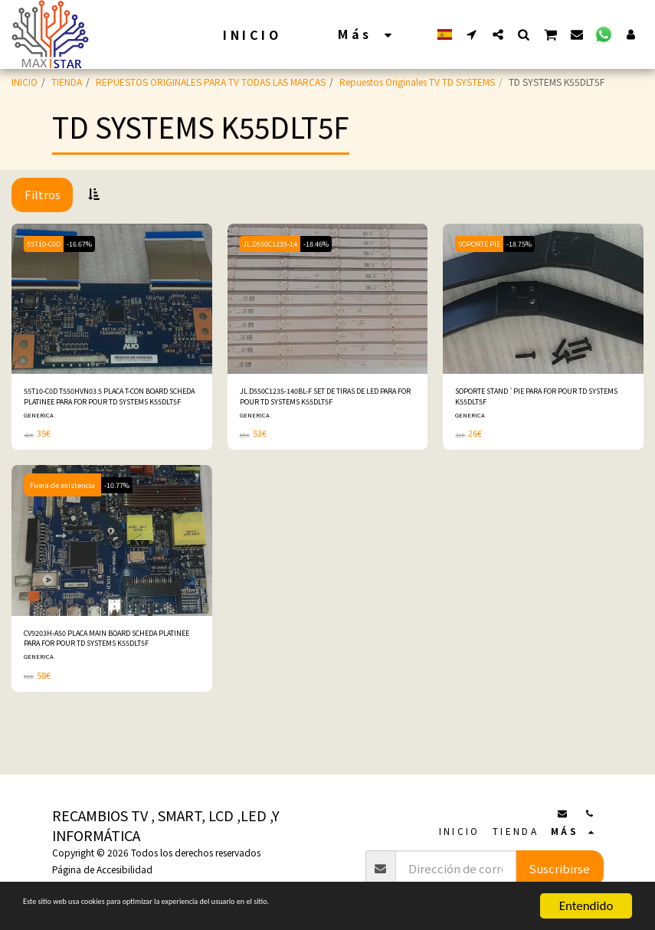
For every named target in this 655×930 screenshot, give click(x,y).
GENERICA (39, 421)
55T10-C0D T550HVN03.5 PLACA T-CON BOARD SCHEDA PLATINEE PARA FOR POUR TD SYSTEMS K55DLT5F (107, 400)
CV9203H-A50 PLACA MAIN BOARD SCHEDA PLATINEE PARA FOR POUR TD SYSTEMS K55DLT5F (105, 648)
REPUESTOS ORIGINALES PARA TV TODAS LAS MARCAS (211, 81)
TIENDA (66, 81)
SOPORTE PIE (484, 243)
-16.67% (90, 243)
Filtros (43, 194)
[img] (111, 299)
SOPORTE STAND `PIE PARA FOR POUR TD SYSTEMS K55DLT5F (538, 399)
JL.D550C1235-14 (274, 243)
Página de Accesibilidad (102, 869)
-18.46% (328, 243)
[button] (472, 34)
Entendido (586, 906)
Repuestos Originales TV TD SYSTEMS (417, 81)
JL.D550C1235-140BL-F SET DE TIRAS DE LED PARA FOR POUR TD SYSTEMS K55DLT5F (325, 400)
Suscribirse (559, 868)
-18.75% (532, 243)
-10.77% (120, 491)
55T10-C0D (47, 243)
